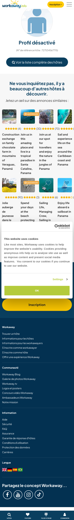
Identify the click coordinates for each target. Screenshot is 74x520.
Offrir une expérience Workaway (21, 357)
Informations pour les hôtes (18, 338)
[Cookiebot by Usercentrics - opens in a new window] (54, 226)
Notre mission (10, 402)
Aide (4, 419)
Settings (58, 279)
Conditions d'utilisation (15, 442)
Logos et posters (11, 388)
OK (37, 290)
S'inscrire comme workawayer (19, 347)
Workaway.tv (9, 383)
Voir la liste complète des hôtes (37, 62)
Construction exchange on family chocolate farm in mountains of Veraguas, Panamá (10, 151)
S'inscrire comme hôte (15, 352)
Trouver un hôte (11, 333)
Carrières (7, 452)
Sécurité (7, 424)
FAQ (4, 428)
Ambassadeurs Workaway (17, 397)
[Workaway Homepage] (14, 3)
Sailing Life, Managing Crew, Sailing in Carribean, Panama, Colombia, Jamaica (46, 220)
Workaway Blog (11, 374)
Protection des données (16, 447)
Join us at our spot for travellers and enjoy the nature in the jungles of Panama (45, 151)
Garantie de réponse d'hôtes (18, 438)
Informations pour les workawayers (22, 343)
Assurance (8, 433)
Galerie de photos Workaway (19, 378)
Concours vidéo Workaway (17, 392)
